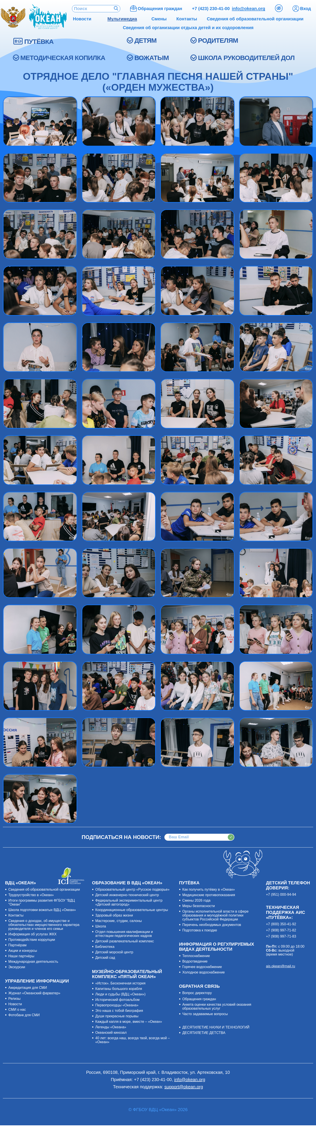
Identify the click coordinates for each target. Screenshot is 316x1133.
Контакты (15, 915)
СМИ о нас (17, 1009)
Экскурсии (16, 967)
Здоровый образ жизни (114, 915)
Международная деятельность (33, 961)
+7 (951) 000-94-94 (281, 894)
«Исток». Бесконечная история (120, 983)
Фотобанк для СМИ (24, 1015)
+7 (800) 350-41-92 (281, 924)
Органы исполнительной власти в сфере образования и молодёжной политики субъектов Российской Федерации (215, 915)
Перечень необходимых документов (211, 925)
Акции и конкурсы (22, 950)
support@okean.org (183, 1086)
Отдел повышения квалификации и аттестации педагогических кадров (124, 934)
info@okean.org (248, 8)
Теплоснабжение (196, 956)
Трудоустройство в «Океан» (31, 895)
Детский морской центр (114, 952)
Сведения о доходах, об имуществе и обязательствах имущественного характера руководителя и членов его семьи (43, 925)
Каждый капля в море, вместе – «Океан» (128, 1021)
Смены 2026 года (196, 900)
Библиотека (104, 947)
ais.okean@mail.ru (280, 966)
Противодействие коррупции (31, 940)
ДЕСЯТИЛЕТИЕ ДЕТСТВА (203, 1033)
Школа (100, 926)
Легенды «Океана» (110, 1027)
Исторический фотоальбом (117, 1000)
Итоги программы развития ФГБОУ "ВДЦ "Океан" (41, 902)
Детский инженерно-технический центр (127, 895)
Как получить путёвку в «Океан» (208, 889)
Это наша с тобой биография (119, 1010)
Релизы (14, 998)
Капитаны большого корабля (118, 989)
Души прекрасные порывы (116, 1016)
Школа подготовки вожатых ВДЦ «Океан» (42, 910)
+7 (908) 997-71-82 (281, 930)
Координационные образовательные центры (131, 910)
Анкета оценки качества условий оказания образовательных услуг (216, 1006)
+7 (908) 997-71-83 (281, 936)
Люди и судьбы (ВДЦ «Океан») (120, 994)
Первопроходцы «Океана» (116, 1005)
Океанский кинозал (111, 1032)
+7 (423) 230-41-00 (211, 8)
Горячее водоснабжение (202, 967)
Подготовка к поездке (199, 930)
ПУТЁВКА (39, 41)
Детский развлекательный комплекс (124, 941)
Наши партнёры (21, 956)
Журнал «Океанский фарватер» (34, 993)
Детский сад (105, 957)
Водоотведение (195, 961)
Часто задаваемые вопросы (205, 1014)
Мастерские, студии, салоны (118, 921)
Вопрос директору (197, 993)
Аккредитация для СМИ (27, 987)
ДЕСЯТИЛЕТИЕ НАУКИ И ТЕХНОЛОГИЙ (216, 1027)
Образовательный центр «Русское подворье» (132, 889)
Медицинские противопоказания (208, 895)
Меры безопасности (198, 906)
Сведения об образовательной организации (44, 889)
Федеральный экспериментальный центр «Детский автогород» (128, 902)
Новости (15, 1004)
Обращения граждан (199, 999)
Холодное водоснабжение (203, 972)
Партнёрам (17, 945)
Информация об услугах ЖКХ (32, 934)
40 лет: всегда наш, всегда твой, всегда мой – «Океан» (132, 1040)
